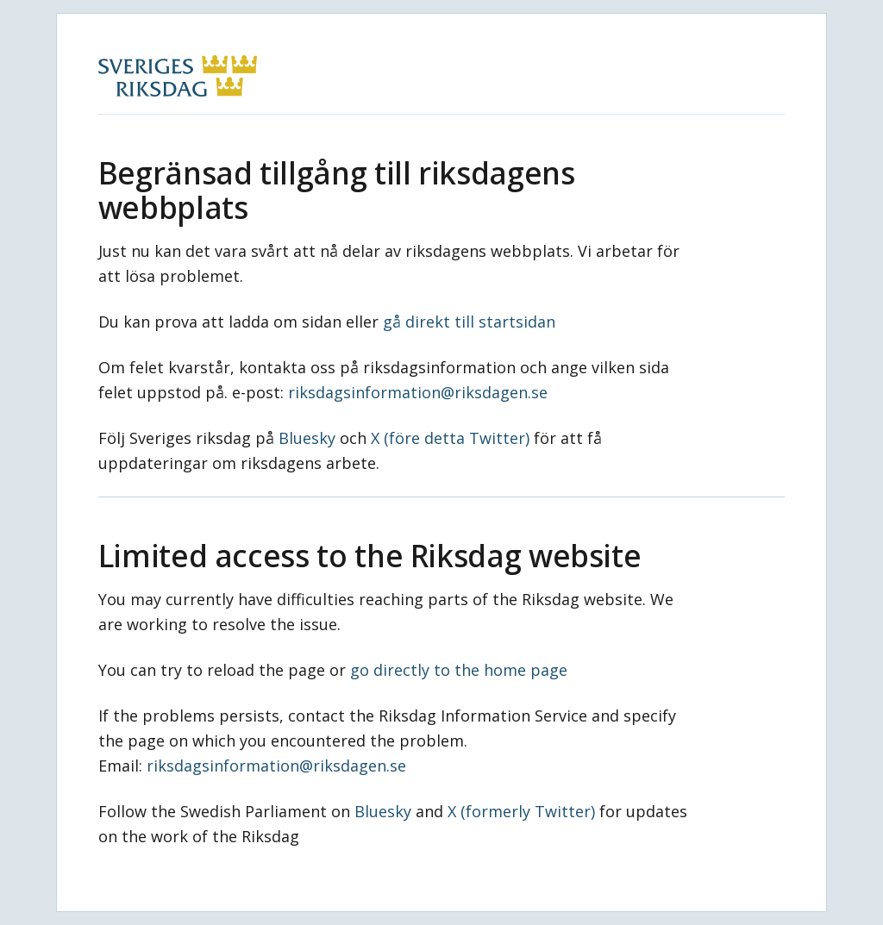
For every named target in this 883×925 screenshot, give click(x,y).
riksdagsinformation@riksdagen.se (418, 392)
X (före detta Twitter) (450, 438)
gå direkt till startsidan (469, 321)
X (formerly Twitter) (521, 811)
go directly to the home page (458, 669)
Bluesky (307, 438)
